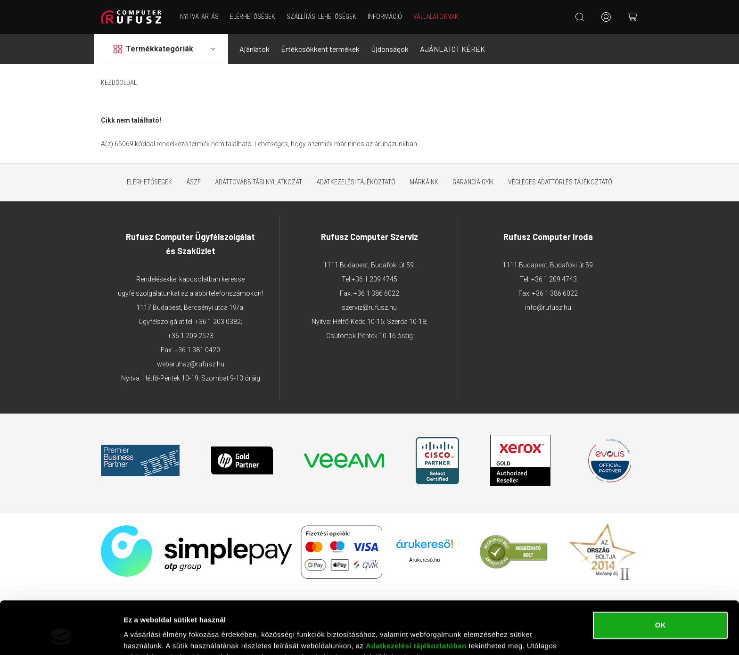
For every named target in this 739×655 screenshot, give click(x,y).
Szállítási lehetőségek (321, 16)
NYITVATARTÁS (199, 16)
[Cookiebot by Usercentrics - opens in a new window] (61, 637)
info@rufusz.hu (548, 307)
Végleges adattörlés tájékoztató (560, 182)
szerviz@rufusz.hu (369, 307)
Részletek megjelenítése (164, 636)
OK (660, 578)
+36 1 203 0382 (218, 321)
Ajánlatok (254, 48)
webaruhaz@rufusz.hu (190, 364)
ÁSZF (193, 182)
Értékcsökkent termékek (320, 48)
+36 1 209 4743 (554, 279)
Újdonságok (390, 48)
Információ (385, 16)
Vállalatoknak (436, 16)
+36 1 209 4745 (374, 279)
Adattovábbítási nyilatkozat (258, 182)
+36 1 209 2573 (190, 336)
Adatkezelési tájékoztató (355, 182)
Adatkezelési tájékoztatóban (416, 599)
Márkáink (424, 182)
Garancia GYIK (473, 182)
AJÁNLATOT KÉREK (452, 48)
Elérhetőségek (252, 16)
